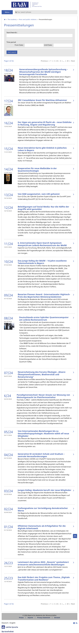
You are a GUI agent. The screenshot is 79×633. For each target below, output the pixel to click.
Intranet (57, 618)
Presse (21, 618)
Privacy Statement (43, 618)
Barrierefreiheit (8, 631)
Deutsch (5, 623)
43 (68, 61)
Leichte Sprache (12, 627)
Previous (44, 61)
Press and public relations (28, 19)
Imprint (30, 618)
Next (73, 61)
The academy (12, 19)
